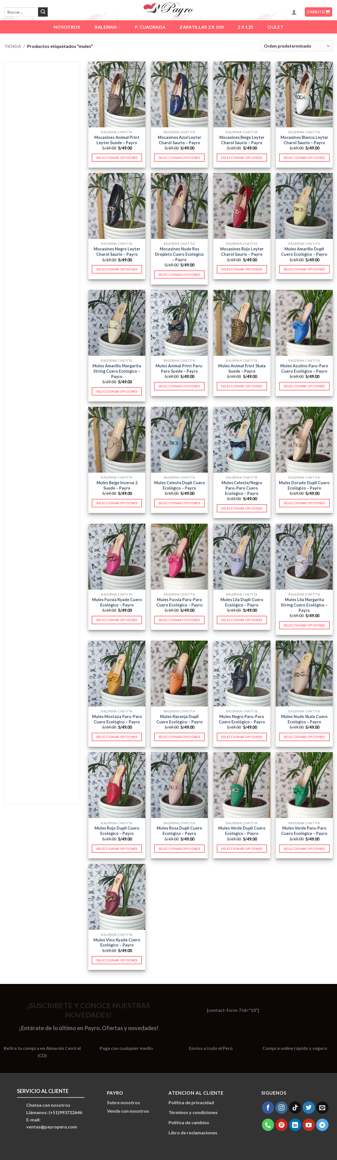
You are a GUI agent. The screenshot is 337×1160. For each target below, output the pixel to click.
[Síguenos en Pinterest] (281, 1125)
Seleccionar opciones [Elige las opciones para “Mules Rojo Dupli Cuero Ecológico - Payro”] (117, 848)
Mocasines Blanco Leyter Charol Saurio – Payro (304, 140)
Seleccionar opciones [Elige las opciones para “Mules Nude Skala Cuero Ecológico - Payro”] (304, 737)
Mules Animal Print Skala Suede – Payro (242, 368)
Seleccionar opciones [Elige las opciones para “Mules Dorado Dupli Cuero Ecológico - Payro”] (304, 503)
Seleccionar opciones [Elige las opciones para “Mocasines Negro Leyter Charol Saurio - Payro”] (117, 269)
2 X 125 (245, 27)
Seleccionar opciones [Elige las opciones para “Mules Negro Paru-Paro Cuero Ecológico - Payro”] (241, 737)
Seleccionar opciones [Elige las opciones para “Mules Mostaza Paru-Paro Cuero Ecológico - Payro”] (117, 737)
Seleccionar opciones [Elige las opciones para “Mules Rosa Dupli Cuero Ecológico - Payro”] (179, 848)
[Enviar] (43, 12)
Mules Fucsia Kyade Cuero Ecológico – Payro (117, 602)
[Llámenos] (268, 1125)
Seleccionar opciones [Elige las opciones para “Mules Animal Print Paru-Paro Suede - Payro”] (179, 386)
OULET (275, 27)
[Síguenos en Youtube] (309, 1125)
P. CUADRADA (150, 27)
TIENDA (12, 46)
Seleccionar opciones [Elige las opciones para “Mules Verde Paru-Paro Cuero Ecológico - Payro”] (304, 848)
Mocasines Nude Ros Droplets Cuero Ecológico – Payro (179, 254)
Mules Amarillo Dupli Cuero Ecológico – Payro (304, 251)
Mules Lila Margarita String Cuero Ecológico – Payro (304, 604)
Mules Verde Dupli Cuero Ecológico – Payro (242, 831)
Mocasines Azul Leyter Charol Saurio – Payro (179, 140)
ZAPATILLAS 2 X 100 (202, 27)
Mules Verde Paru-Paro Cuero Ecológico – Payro (304, 831)
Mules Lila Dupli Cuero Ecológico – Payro (241, 602)
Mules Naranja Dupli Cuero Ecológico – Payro (179, 719)
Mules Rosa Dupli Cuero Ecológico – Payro (179, 831)
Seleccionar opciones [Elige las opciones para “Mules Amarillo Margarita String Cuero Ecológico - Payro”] (117, 391)
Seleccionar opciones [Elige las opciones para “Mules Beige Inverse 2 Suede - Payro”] (117, 503)
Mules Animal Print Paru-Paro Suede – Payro (179, 368)
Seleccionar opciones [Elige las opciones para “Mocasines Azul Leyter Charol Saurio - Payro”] (179, 157)
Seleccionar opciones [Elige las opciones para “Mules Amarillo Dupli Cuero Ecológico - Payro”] (304, 269)
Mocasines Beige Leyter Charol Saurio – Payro (241, 140)
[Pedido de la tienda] (297, 46)
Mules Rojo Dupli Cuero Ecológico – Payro (117, 831)
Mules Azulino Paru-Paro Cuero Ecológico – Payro (304, 368)
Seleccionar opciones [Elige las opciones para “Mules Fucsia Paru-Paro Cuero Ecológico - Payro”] (179, 620)
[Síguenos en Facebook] (268, 1107)
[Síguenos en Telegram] (322, 1125)
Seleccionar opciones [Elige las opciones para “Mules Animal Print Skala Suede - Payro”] (241, 386)
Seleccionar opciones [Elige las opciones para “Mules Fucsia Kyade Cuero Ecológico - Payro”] (117, 620)
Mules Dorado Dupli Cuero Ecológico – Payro (304, 485)
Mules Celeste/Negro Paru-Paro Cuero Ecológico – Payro (242, 487)
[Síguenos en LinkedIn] (295, 1125)
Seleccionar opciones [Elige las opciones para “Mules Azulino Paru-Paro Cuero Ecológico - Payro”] (304, 386)
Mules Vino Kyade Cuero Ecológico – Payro (116, 942)
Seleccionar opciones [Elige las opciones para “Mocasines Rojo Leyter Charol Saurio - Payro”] (241, 269)
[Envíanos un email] (322, 1107)
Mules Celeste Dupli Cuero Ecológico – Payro (179, 485)
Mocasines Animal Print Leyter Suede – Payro (116, 140)
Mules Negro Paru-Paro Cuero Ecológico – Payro (242, 719)
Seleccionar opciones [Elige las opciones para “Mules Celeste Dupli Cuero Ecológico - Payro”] (179, 503)
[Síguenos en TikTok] (295, 1107)
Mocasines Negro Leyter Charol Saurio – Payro (117, 251)
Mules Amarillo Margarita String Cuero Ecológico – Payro (117, 371)
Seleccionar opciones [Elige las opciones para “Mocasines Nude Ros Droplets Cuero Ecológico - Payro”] (179, 274)
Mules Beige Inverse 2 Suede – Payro (117, 485)
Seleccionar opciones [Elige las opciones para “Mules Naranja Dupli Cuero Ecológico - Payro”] (179, 737)
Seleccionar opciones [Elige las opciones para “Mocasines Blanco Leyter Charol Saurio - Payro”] (304, 157)
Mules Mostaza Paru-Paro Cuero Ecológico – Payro (117, 719)
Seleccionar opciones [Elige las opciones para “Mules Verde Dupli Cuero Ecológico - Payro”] (241, 848)
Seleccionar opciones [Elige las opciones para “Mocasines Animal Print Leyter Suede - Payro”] (117, 157)
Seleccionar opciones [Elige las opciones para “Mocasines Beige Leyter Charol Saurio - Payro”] (241, 157)
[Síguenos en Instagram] (281, 1107)
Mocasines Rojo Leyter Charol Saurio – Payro (242, 251)
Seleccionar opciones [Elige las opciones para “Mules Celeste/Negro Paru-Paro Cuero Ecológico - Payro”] (241, 508)
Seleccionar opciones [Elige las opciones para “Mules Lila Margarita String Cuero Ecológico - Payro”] (304, 625)
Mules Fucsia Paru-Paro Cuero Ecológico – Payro (179, 602)
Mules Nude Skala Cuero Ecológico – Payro (304, 719)
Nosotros (67, 27)
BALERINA (108, 27)
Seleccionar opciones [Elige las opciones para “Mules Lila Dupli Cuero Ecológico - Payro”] (241, 620)
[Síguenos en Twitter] (309, 1107)
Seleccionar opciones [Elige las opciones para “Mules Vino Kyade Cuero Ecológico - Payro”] (117, 960)
